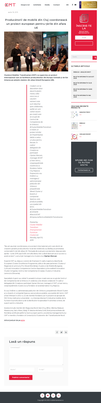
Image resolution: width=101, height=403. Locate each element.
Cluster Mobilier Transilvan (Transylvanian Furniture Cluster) (36, 229)
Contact (56, 4)
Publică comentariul (20, 377)
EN (67, 4)
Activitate (37, 4)
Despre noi (24, 4)
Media (47, 4)
